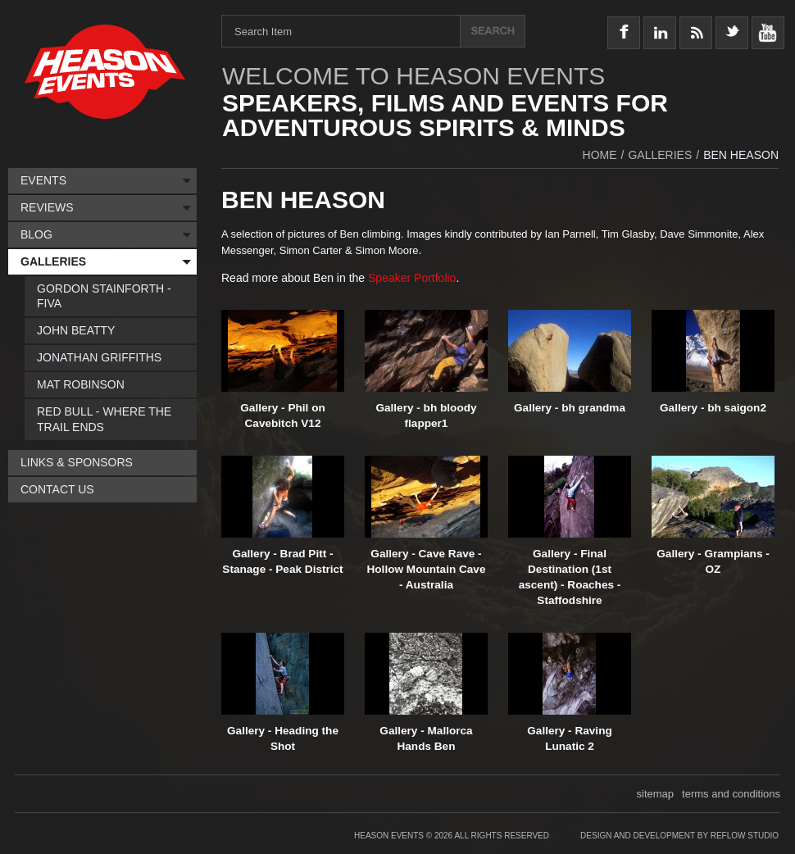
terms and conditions (731, 794)
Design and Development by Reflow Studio (679, 835)
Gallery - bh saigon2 (713, 408)
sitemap (656, 794)
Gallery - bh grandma (569, 408)
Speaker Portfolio (412, 277)
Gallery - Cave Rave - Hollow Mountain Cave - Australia (425, 569)
